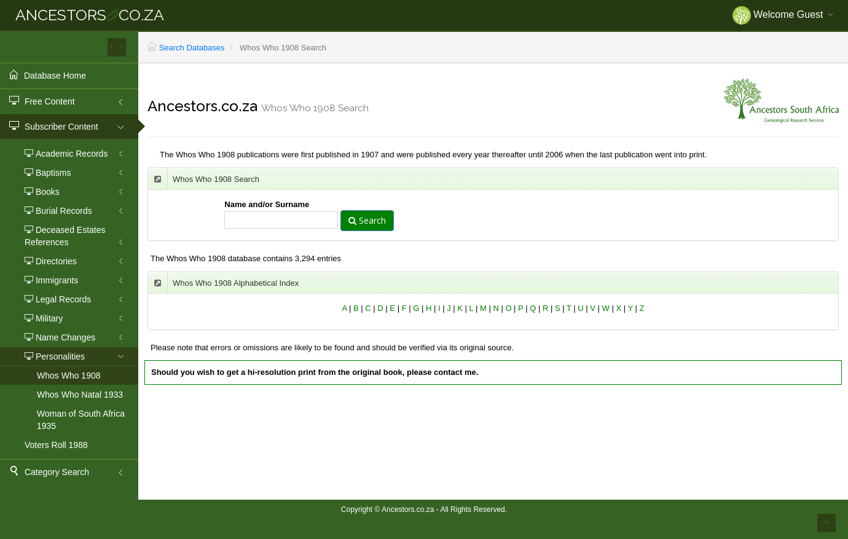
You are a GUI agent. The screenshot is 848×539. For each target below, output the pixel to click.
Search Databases (192, 47)
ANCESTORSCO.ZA (89, 15)
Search (367, 220)
